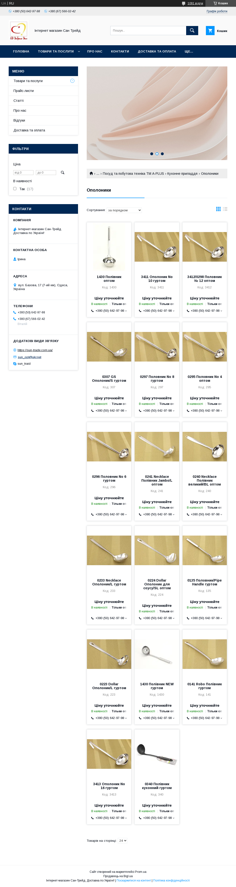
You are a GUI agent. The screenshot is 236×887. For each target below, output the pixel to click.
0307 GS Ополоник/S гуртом (109, 378)
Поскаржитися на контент (134, 880)
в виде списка (225, 210)
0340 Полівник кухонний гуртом (157, 786)
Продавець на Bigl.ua (118, 876)
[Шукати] (192, 30)
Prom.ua (140, 872)
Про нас (94, 51)
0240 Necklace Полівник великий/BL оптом (204, 480)
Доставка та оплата (157, 51)
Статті (18, 101)
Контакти (120, 51)
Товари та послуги (56, 51)
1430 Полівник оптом (109, 279)
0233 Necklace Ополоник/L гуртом (109, 582)
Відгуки (19, 120)
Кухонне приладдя (182, 173)
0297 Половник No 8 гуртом (157, 378)
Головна (21, 51)
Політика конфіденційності (171, 880)
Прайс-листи (23, 91)
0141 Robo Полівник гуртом (204, 686)
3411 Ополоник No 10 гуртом (157, 279)
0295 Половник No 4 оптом (205, 378)
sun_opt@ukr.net (29, 357)
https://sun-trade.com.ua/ (35, 350)
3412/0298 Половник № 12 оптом (204, 279)
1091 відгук (195, 3)
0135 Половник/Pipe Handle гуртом (204, 582)
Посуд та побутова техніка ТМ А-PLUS (133, 173)
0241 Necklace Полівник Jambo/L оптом (156, 480)
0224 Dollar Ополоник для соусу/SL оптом (157, 584)
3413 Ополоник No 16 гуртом (109, 786)
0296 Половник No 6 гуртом (109, 478)
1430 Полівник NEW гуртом (157, 686)
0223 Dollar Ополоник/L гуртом (109, 686)
